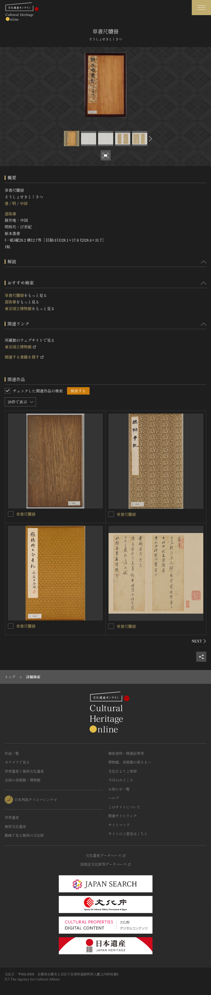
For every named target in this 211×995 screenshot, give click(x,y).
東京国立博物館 (18, 308)
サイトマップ (119, 824)
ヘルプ (113, 797)
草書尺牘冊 (14, 295)
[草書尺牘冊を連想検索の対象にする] (10, 514)
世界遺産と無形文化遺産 (24, 771)
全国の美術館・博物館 (22, 780)
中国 (23, 203)
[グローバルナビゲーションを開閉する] (201, 7)
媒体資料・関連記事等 (126, 753)
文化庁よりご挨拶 (122, 771)
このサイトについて (124, 807)
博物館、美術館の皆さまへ (129, 762)
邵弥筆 (10, 214)
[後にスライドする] (149, 138)
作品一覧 (12, 753)
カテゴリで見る (17, 762)
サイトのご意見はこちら (128, 833)
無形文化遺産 (15, 826)
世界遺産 (12, 817)
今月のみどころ (120, 780)
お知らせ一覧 (119, 789)
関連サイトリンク (122, 815)
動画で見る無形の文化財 (24, 835)
